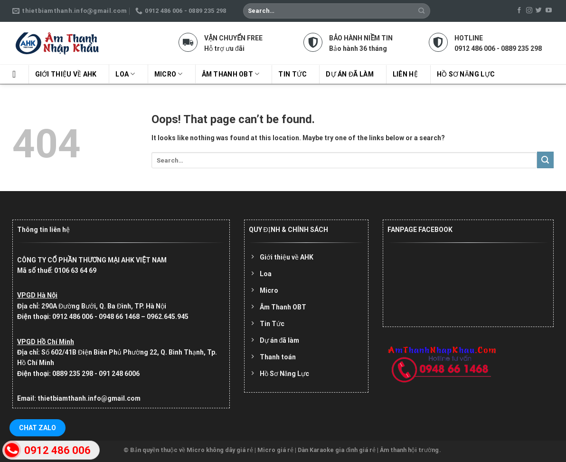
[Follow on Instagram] (529, 10)
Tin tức (292, 74)
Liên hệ (405, 74)
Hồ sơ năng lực (466, 74)
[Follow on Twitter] (539, 10)
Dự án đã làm (349, 74)
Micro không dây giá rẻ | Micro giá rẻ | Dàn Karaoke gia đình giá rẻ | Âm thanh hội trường (313, 449)
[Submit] (422, 11)
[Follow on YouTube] (549, 10)
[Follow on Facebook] (519, 10)
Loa (125, 73)
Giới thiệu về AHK (66, 74)
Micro (168, 73)
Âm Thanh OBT (231, 73)
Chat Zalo (37, 428)
